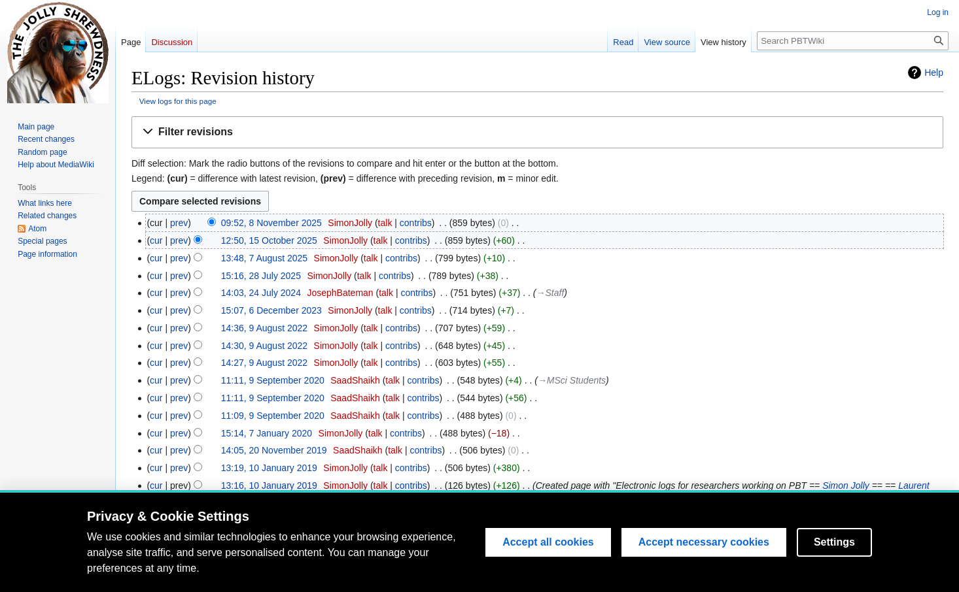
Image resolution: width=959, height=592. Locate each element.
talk (385, 223)
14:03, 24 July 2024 (261, 293)
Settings (834, 568)
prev (179, 223)
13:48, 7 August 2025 (264, 258)
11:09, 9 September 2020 (272, 415)
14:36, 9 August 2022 (264, 328)
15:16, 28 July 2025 (261, 276)
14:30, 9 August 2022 (264, 345)
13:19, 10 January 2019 (269, 468)
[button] (537, 132)
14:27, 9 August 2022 (264, 362)
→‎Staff (550, 293)
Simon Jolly (845, 485)
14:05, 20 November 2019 (274, 450)
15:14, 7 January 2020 (266, 433)
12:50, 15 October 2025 (269, 240)
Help (933, 72)
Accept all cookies (548, 568)
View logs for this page (178, 101)
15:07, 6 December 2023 (271, 310)
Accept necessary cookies (703, 568)
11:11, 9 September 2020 (272, 380)
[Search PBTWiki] (853, 40)
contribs (416, 223)
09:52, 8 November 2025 (271, 223)
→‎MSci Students (572, 380)
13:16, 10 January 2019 (269, 485)
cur (156, 240)
